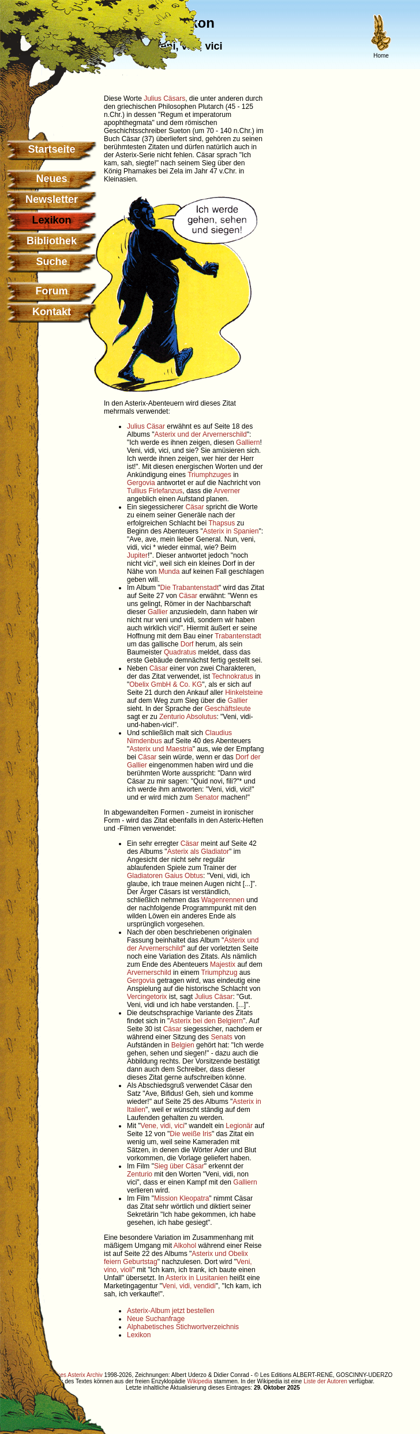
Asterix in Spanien (231, 531)
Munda (169, 571)
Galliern (248, 442)
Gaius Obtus (183, 876)
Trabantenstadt (238, 636)
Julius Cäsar (146, 426)
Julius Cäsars (164, 98)
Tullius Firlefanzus (154, 491)
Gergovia (141, 483)
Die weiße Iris (191, 1134)
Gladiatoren (145, 876)
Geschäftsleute (228, 709)
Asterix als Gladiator (198, 851)
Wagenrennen (223, 900)
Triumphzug (219, 972)
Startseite (51, 149)
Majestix (222, 964)
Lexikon (139, 1335)
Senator (206, 797)
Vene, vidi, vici (163, 1126)
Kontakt (51, 311)
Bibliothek (52, 241)
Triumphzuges (209, 475)
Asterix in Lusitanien (196, 1278)
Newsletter (51, 199)
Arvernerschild (149, 972)
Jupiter (137, 555)
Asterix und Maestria (160, 749)
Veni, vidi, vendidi (189, 1286)
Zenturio (172, 717)
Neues (51, 178)
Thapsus (221, 523)
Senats (221, 1037)
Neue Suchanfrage (156, 1319)
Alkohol (185, 1246)
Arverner (226, 491)
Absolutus (201, 717)
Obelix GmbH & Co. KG (165, 684)
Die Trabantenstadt (189, 588)
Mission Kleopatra (181, 1198)
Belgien (182, 1045)
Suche (51, 261)
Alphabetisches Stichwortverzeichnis (183, 1327)
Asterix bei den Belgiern (206, 1021)
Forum (52, 291)
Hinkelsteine (243, 692)
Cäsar (194, 507)
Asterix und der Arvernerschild (201, 434)
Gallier (158, 612)
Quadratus (180, 652)
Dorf (187, 644)
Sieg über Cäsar (179, 1166)
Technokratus (232, 676)
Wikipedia (199, 1381)
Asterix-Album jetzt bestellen (170, 1311)
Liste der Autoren (325, 1381)
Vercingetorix (147, 997)
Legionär (239, 1126)
